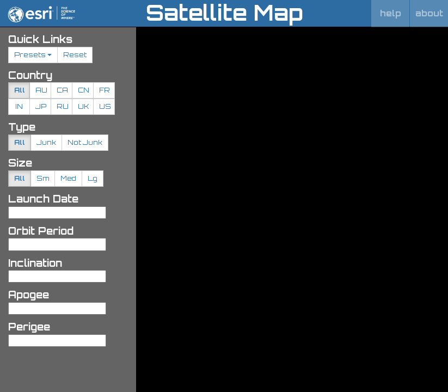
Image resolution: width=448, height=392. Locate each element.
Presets (33, 55)
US (105, 106)
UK (83, 106)
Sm (42, 178)
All (19, 90)
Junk (46, 142)
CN (83, 90)
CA (62, 90)
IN (19, 106)
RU (63, 106)
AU (41, 90)
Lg (92, 178)
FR (104, 90)
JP (40, 106)
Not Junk (84, 142)
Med (68, 178)
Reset (75, 55)
